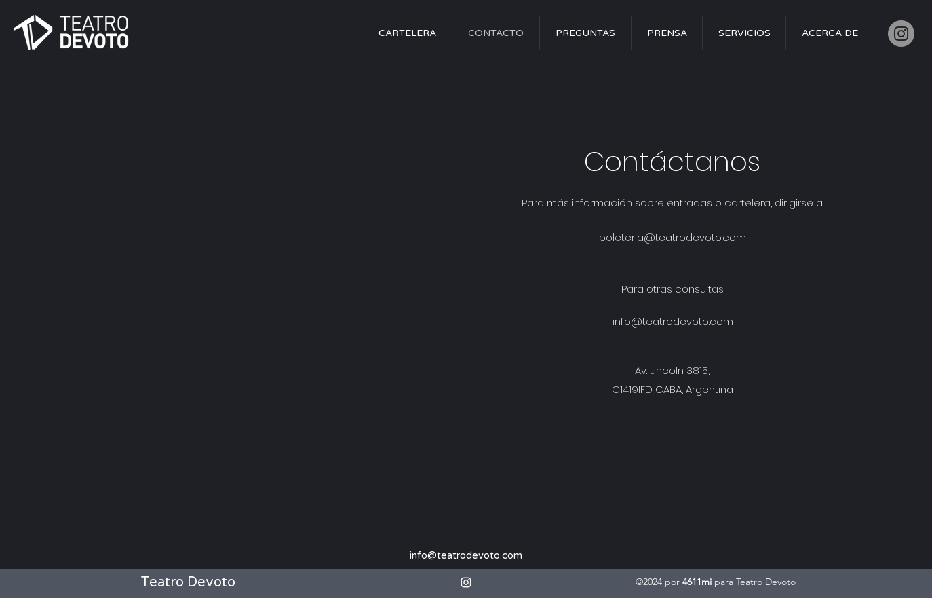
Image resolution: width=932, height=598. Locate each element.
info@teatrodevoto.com (673, 321)
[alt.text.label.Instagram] (466, 582)
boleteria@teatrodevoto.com (672, 237)
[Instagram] (901, 33)
